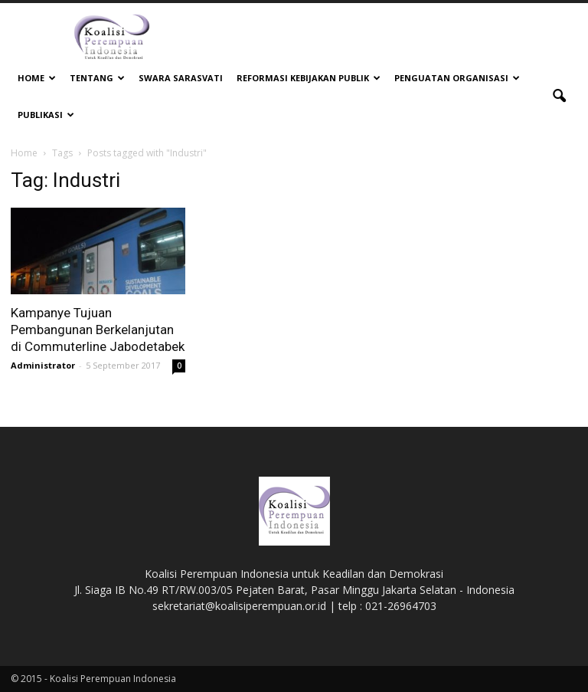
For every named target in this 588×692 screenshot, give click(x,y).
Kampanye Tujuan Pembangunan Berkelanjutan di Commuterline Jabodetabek (98, 329)
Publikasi (46, 114)
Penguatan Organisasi (457, 78)
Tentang (97, 78)
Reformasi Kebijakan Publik (309, 78)
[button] (559, 96)
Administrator (43, 365)
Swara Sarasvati (181, 78)
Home (37, 78)
